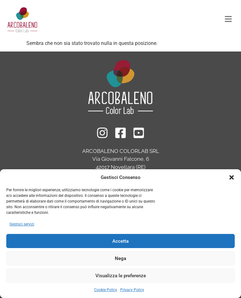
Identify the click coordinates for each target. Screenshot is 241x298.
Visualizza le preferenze (120, 276)
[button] (231, 177)
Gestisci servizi (21, 224)
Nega (120, 258)
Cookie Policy (105, 290)
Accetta (120, 241)
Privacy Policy (132, 290)
